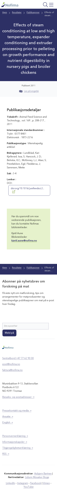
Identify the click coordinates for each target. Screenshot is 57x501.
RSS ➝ (5, 454)
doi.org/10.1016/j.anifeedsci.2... (27, 190)
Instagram (22, 483)
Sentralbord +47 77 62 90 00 (18, 358)
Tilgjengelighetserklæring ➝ (17, 448)
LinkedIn (10, 483)
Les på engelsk (29, 91)
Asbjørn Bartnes (43, 474)
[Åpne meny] (45, 5)
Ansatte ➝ (7, 416)
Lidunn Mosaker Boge (37, 477)
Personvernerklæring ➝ (15, 436)
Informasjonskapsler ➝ (14, 442)
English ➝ (7, 422)
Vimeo (46, 483)
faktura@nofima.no (12, 370)
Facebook (35, 483)
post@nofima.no (11, 364)
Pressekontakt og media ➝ (16, 411)
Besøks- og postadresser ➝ (18, 397)
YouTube (29, 487)
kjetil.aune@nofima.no (24, 241)
